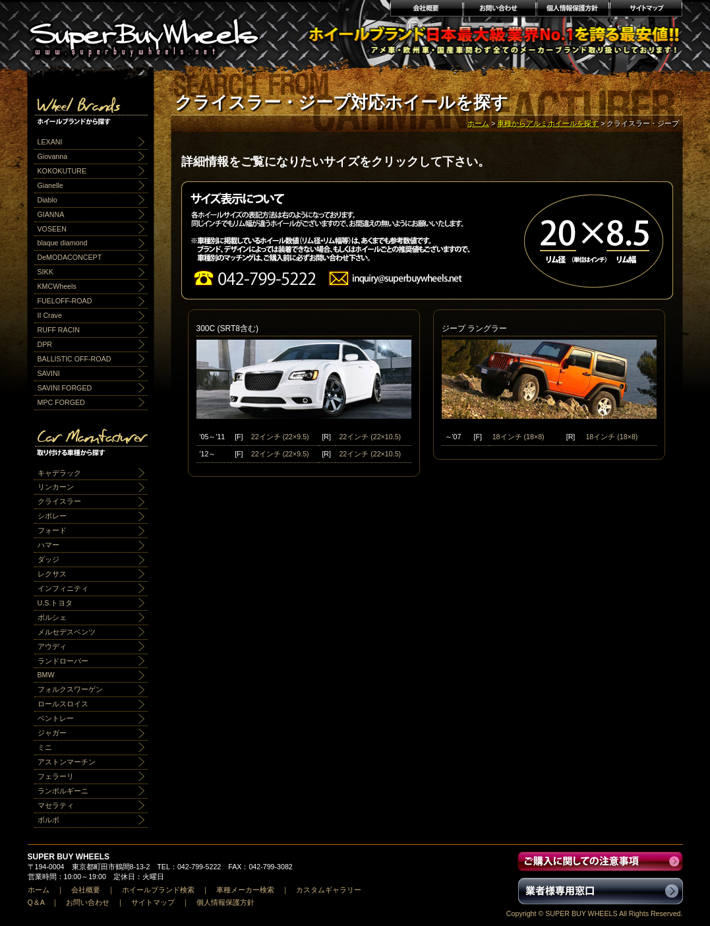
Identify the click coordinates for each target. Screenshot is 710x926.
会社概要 (426, 10)
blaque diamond (63, 243)
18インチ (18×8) (518, 437)
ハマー (48, 545)
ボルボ (48, 820)
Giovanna (53, 156)
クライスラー (59, 501)
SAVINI (49, 373)
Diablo (47, 200)
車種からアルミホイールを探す (548, 123)
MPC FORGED (61, 402)
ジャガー (52, 733)
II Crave (50, 315)
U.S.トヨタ (55, 603)
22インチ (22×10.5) (370, 437)
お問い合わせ (499, 10)
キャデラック (59, 473)
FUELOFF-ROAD (65, 301)
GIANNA (51, 214)
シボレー (52, 516)
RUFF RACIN (59, 330)
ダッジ (48, 559)
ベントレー (56, 718)
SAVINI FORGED (65, 388)
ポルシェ (52, 617)
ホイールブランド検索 (158, 890)
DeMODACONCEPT (70, 257)
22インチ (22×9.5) (280, 437)
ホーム (478, 123)
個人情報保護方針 (572, 10)
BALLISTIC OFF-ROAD (74, 359)
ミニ (45, 747)
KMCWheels (57, 286)
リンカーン (56, 487)
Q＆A (36, 902)
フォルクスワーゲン (70, 689)
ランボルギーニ (63, 791)
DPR (45, 344)
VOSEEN (52, 229)
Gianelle (50, 185)
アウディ (52, 646)
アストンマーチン (67, 762)
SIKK (45, 272)
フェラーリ (56, 776)
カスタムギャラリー (328, 890)
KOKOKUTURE (62, 171)
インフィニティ (63, 588)
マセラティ (56, 805)
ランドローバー (63, 661)
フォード (52, 530)
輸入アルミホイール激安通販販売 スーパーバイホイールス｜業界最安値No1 (152, 33)
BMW (46, 675)
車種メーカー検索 (245, 890)
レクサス (52, 574)
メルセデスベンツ (67, 632)
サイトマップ (646, 10)
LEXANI (50, 142)
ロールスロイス (63, 704)
